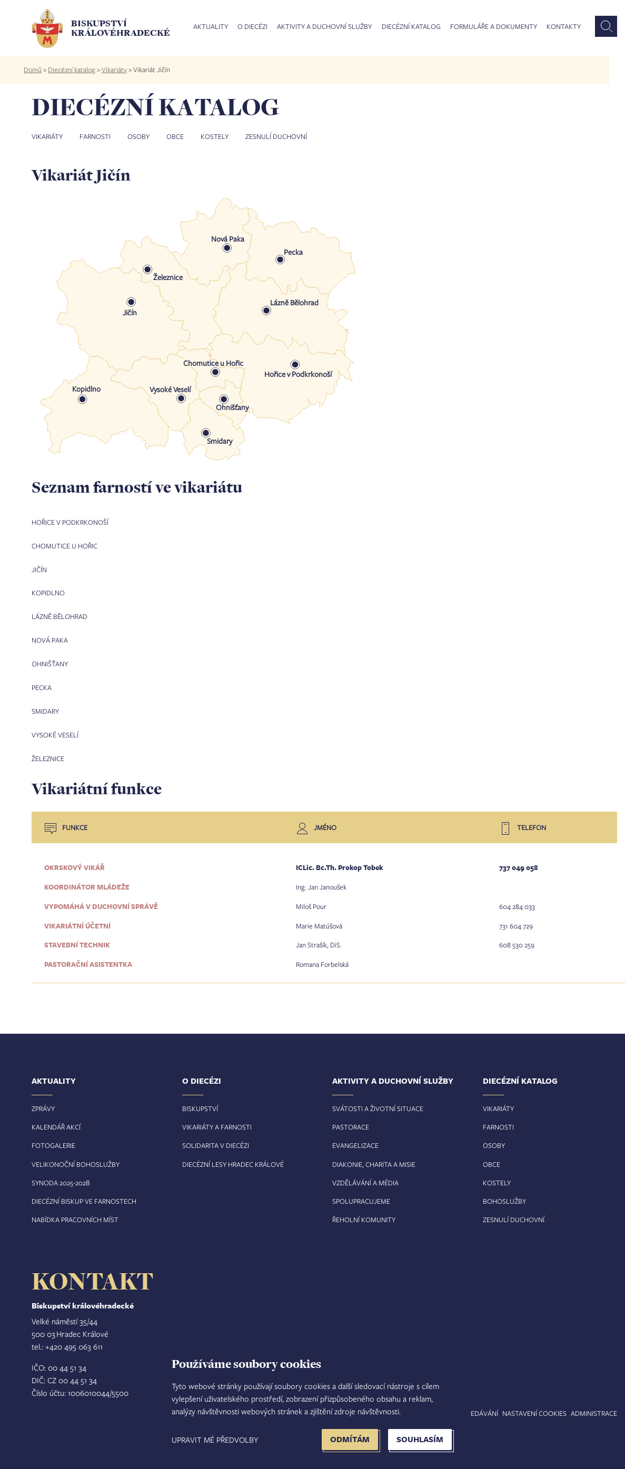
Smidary (45, 707)
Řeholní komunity (363, 1211)
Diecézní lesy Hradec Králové (233, 1156)
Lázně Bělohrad (59, 614)
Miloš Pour (311, 900)
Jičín (39, 568)
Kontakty (564, 27)
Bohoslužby (504, 1193)
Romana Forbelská (322, 957)
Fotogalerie (53, 1137)
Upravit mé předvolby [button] (215, 1439)
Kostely (215, 136)
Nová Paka (50, 638)
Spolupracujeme (361, 1193)
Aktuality (210, 27)
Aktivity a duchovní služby (324, 27)
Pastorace (350, 1119)
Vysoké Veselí (55, 730)
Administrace (594, 1405)
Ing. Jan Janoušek (321, 881)
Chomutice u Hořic (64, 545)
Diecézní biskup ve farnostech (84, 1193)
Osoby (138, 136)
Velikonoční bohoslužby (76, 1156)
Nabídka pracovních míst (75, 1211)
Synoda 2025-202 (59, 1175)
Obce (175, 136)
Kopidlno (48, 591)
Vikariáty (114, 69)
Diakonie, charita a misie (373, 1156)
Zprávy (43, 1100)
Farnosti (95, 136)
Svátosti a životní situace (377, 1100)
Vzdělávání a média (365, 1175)
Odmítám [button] (350, 1439)
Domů (33, 69)
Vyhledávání (476, 1405)
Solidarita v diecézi (215, 1137)
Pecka (42, 684)
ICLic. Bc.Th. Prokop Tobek (339, 862)
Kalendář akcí (56, 1119)
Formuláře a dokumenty (493, 27)
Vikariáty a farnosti (217, 1119)
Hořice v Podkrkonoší (70, 522)
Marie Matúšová (319, 919)
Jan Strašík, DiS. (319, 938)
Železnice (48, 753)
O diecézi (252, 27)
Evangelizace (355, 1137)
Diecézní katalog (411, 27)
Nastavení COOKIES (534, 1405)
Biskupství (200, 1100)
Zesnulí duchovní (276, 136)
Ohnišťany (50, 661)
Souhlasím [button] (419, 1439)
